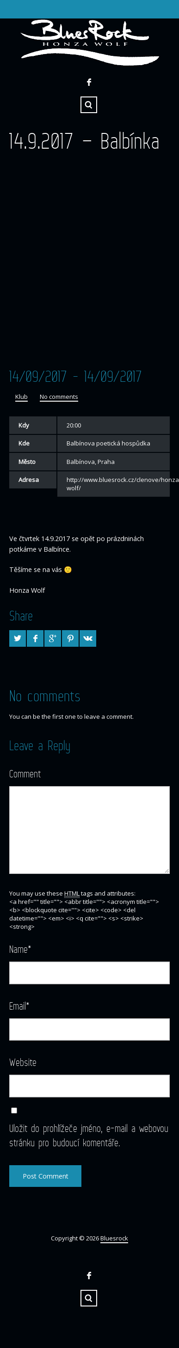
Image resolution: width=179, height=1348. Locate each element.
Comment (25, 773)
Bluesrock (114, 1238)
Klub (21, 396)
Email (19, 1006)
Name (20, 949)
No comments (59, 396)
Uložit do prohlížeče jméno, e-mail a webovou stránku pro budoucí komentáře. (88, 1135)
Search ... (88, 104)
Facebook (88, 82)
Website (23, 1062)
